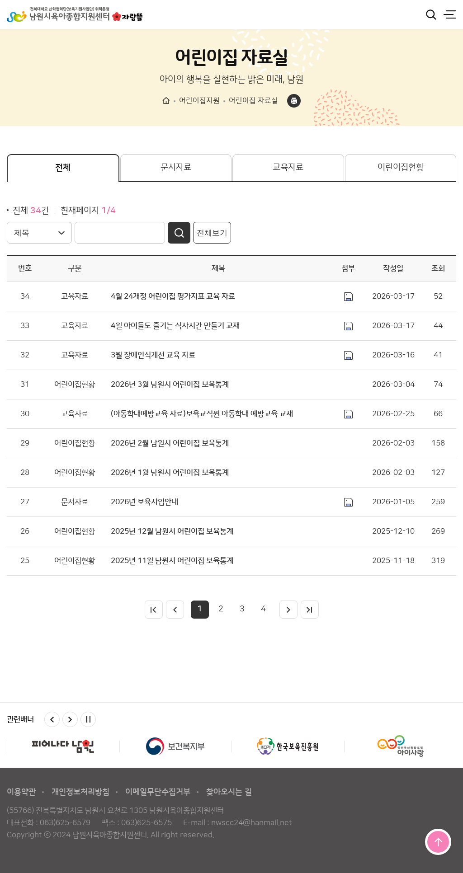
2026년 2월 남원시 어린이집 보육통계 (170, 443)
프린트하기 (294, 101)
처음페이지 (154, 610)
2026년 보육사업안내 (144, 502)
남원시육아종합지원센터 (74, 14)
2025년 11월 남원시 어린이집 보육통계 (172, 561)
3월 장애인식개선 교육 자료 (153, 355)
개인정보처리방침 (80, 792)
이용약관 (21, 792)
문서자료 (176, 167)
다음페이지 (288, 610)
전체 (63, 168)
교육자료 (288, 167)
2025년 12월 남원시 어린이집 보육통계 (172, 531)
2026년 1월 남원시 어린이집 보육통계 (170, 473)
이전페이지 (175, 610)
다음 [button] (70, 719)
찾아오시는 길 (229, 792)
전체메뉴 (449, 14)
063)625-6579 (65, 823)
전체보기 (212, 233)
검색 (431, 14)
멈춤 (88, 719)
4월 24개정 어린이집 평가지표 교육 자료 (173, 296)
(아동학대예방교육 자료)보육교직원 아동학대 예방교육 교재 (202, 414)
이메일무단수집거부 (157, 792)
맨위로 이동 (438, 842)
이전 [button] (52, 719)
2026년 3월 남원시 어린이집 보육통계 (170, 384)
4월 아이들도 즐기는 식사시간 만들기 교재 (175, 326)
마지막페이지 (310, 610)
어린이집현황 (401, 167)
